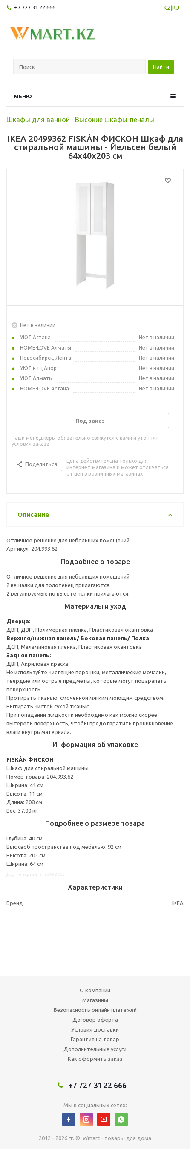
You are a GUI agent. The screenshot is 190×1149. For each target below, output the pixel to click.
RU (175, 8)
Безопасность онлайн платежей (95, 1010)
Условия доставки (95, 1029)
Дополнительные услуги (95, 1049)
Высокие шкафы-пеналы (114, 119)
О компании (95, 990)
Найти (161, 67)
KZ (167, 8)
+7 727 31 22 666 (34, 7)
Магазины (95, 1000)
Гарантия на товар (95, 1039)
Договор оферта (95, 1020)
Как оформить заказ (95, 1059)
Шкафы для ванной (38, 119)
